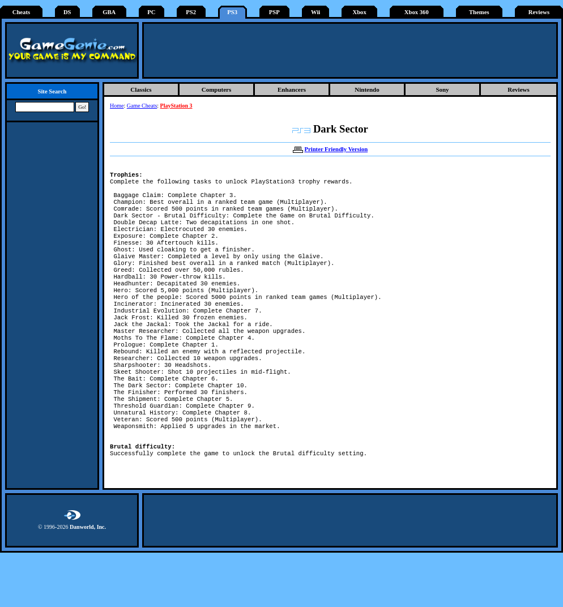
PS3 (232, 12)
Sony (442, 89)
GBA (109, 12)
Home (116, 105)
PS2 (191, 12)
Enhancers (292, 89)
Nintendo (367, 89)
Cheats (21, 12)
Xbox (359, 12)
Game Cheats (142, 105)
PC (151, 12)
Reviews (538, 12)
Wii (315, 12)
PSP (274, 12)
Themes (479, 12)
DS (67, 12)
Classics (140, 89)
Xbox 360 (416, 12)
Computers (217, 89)
